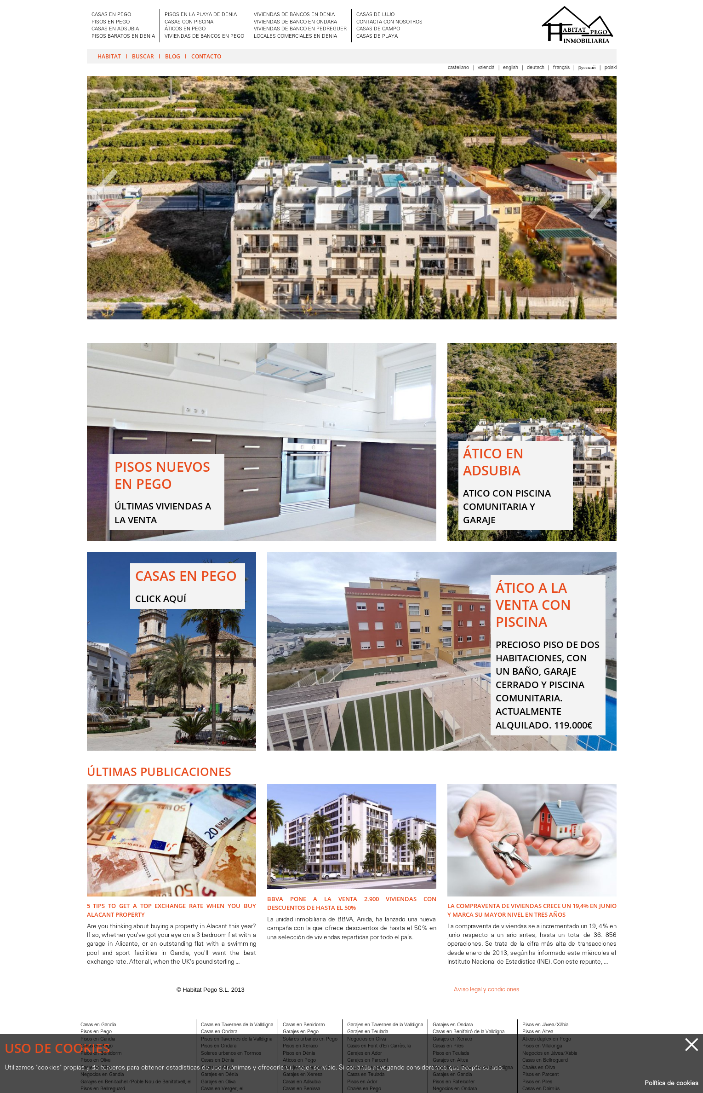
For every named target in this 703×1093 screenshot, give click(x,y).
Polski (611, 68)
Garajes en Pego (301, 1032)
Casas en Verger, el (222, 1089)
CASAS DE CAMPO (378, 29)
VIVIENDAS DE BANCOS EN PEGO (204, 37)
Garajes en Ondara (453, 1025)
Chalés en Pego (364, 1089)
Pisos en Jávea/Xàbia (545, 1025)
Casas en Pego (96, 1046)
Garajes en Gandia (452, 1075)
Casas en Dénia (217, 1061)
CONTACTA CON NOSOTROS (389, 22)
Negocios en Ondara (455, 1089)
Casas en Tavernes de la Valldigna (237, 1025)
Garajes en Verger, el (306, 1068)
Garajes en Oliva (218, 1082)
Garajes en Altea (450, 1061)
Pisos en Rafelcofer (454, 1082)
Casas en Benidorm (304, 1025)
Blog (172, 56)
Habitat (109, 56)
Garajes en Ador (364, 1054)
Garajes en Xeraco (452, 1039)
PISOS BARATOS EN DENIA (123, 37)
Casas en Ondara (219, 1032)
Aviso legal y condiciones (486, 989)
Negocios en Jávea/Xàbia (549, 1054)
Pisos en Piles (537, 1082)
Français (562, 68)
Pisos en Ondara (218, 1046)
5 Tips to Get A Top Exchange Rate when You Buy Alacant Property (171, 910)
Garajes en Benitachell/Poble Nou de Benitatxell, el (135, 1082)
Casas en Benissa (301, 1089)
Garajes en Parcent (368, 1061)
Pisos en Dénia (299, 1054)
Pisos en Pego (96, 1032)
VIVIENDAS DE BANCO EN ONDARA (295, 22)
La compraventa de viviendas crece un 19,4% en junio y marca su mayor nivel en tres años (532, 910)
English (511, 68)
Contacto (206, 56)
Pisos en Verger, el (368, 1068)
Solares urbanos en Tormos (231, 1054)
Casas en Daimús (541, 1089)
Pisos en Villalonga (542, 1046)
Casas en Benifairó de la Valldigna (468, 1032)
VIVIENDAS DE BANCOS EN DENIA (294, 15)
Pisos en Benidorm (101, 1054)
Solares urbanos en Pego (310, 1039)
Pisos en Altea (537, 1032)
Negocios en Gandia (102, 1075)
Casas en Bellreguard (545, 1061)
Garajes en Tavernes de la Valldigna (385, 1025)
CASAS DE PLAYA (377, 37)
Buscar (143, 56)
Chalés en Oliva (538, 1068)
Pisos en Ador (362, 1082)
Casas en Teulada (365, 1075)
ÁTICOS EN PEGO (185, 29)
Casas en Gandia (98, 1025)
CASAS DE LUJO (375, 15)
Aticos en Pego (299, 1061)
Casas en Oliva (95, 1068)
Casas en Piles (448, 1046)
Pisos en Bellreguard (102, 1089)
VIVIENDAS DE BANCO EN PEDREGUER (300, 29)
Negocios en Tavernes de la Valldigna (473, 1068)
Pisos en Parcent (540, 1075)
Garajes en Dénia (219, 1075)
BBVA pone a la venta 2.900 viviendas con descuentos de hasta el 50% (351, 903)
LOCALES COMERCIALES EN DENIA (295, 37)
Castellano (459, 68)
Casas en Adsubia (301, 1082)
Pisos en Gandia (97, 1039)
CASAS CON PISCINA (189, 22)
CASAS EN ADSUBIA (115, 29)
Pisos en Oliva (95, 1061)
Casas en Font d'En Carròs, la (379, 1046)
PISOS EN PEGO (110, 22)
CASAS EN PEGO (111, 15)
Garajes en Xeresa (302, 1075)
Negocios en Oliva (366, 1039)
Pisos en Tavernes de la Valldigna (236, 1039)
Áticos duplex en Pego (546, 1039)
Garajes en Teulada (367, 1032)
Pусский (587, 68)
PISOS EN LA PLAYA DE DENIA (201, 15)
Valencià (487, 68)
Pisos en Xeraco (300, 1046)
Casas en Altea (217, 1068)
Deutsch (536, 68)
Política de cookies (671, 1083)
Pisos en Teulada (451, 1054)
